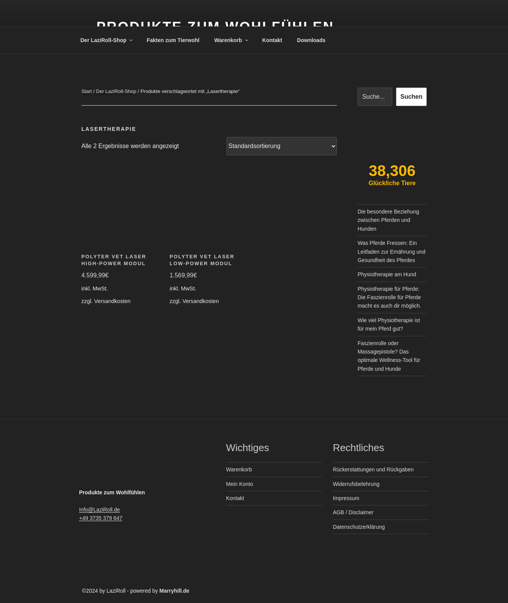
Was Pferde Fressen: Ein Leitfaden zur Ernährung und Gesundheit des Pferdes (391, 251)
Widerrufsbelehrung (356, 484)
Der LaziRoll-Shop (107, 40)
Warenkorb (231, 40)
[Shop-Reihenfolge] (281, 146)
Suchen (411, 96)
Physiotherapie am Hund (387, 274)
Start (86, 91)
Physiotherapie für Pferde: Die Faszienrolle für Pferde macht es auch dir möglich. (389, 297)
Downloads (311, 40)
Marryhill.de (174, 591)
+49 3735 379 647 (100, 518)
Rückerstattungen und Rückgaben (373, 469)
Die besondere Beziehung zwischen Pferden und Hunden (388, 220)
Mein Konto (239, 484)
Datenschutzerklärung (359, 527)
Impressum (346, 498)
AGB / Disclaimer (353, 512)
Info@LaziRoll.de (99, 510)
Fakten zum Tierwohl (173, 40)
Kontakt (272, 40)
